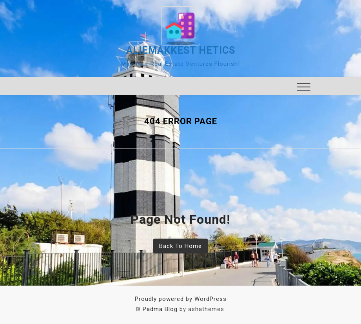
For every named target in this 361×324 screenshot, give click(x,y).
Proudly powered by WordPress (181, 298)
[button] (303, 88)
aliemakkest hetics (180, 50)
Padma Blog (160, 309)
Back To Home (180, 246)
